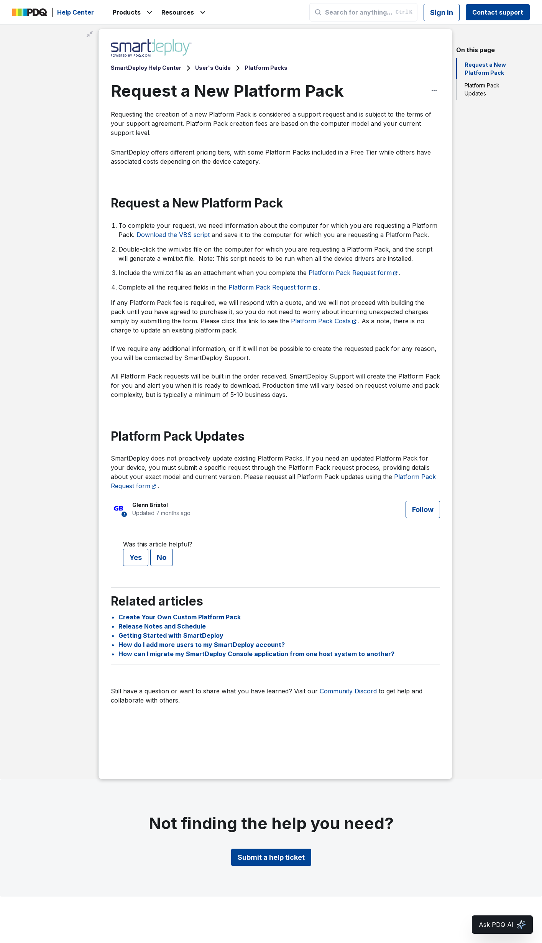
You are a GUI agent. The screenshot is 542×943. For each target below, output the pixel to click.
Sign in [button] (441, 12)
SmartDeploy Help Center (146, 67)
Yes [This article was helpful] (136, 557)
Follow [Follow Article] (423, 509)
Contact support (497, 12)
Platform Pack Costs (321, 321)
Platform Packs (266, 67)
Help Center (75, 12)
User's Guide (213, 67)
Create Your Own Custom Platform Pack (179, 617)
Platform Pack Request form (350, 272)
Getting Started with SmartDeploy (170, 635)
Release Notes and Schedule (162, 626)
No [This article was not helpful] (161, 557)
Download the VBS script (173, 235)
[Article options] (434, 90)
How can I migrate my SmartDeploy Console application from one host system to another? (256, 654)
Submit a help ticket (271, 857)
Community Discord (348, 691)
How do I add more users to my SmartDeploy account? (201, 644)
